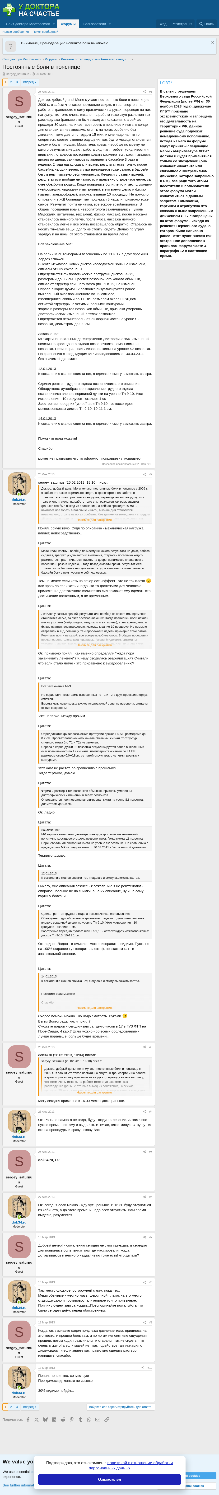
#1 (150, 91)
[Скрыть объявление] (212, 43)
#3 (150, 1047)
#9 (150, 1322)
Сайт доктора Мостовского (28, 24)
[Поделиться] (144, 92)
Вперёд (28, 82)
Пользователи (94, 24)
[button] (54, 23)
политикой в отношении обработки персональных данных (131, 1465)
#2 (150, 474)
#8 (150, 1282)
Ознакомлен (109, 1479)
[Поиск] (206, 23)
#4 (150, 1111)
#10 (150, 1367)
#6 (150, 1197)
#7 (150, 1237)
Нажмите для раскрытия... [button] (95, 520)
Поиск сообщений (45, 31)
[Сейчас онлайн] (19, 494)
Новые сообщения (15, 31)
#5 (150, 1152)
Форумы (68, 24)
